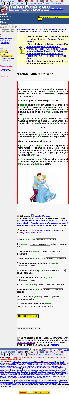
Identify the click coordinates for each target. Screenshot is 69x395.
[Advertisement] (8, 90)
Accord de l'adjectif (35, 51)
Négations (32, 372)
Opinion (38, 372)
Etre (34, 366)
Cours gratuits (8, 352)
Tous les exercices (26, 342)
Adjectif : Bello (54, 51)
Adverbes (38, 362)
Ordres (44, 372)
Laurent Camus (23, 380)
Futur (9, 367)
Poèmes (40, 373)
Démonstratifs (23, 366)
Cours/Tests (6, 17)
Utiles (3, 22)
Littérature (62, 369)
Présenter (26, 374)
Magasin (2, 370)
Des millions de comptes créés (7, 37)
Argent (57, 362)
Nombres (13, 372)
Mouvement (34, 370)
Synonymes (21, 376)
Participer (5, 19)
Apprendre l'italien (26, 29)
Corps (41, 364)
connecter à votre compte (46, 230)
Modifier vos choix (12, 384)
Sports (52, 374)
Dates (64, 364)
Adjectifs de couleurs (56, 49)
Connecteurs (22, 364)
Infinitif (20, 369)
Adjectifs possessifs (57, 44)
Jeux (23, 3)
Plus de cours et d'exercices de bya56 (49, 223)
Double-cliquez (35, 61)
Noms (18, 372)
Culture (14, 3)
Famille (48, 366)
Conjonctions (12, 364)
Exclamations (40, 366)
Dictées (9, 366)
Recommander (7, 56)
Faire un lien (6, 60)
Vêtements (43, 377)
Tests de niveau (36, 376)
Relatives (46, 374)
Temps (28, 376)
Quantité (32, 374)
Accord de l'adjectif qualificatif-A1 (43, 46)
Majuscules (15, 370)
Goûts (23, 367)
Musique (41, 370)
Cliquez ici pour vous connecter (8, 30)
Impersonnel (12, 369)
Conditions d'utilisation (60, 380)
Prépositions (12, 374)
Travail (62, 376)
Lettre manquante (52, 369)
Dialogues (3, 366)
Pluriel (11, 373)
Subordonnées (11, 376)
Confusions (3, 364)
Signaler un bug (7, 58)
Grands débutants (39, 367)
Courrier (53, 364)
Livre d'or (5, 54)
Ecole (30, 366)
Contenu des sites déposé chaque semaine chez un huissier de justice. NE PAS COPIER (34, 382)
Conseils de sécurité (6, 382)
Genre (18, 367)
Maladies (22, 370)
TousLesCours (35, 3)
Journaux (43, 369)
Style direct (58, 374)
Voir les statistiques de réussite (32, 225)
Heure (61, 367)
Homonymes (4, 369)
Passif (64, 372)
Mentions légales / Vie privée (56, 383)
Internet (25, 369)
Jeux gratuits (5, 69)
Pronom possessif (35, 49)
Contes (29, 364)
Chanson (21, 363)
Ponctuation (24, 373)
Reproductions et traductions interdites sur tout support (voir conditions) (36, 382)
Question (39, 374)
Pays (6, 373)
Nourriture (24, 372)
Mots (27, 370)
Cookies (2, 384)
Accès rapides (6, 50)
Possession (33, 373)
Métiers (64, 370)
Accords (24, 362)
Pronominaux (48, 373)
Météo (2, 372)
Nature (7, 372)
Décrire (15, 366)
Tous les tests (46, 376)
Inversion (32, 369)
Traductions (55, 376)
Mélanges (48, 370)
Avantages (5, 43)
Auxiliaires (13, 363)
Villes (24, 377)
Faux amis (54, 366)
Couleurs (47, 364)
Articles (2, 363)
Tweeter (38, 216)
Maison (8, 370)
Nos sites (58, 3)
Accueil (4, 14)
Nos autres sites (6, 70)
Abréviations (17, 362)
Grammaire (29, 367)
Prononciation (64, 373)
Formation (3, 367)
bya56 (24, 221)
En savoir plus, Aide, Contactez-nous (40, 380)
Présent (19, 374)
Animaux (51, 362)
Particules (58, 372)
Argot (62, 362)
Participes (50, 372)
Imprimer (4, 52)
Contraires (35, 364)
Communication (30, 363)
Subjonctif (3, 376)
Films (60, 366)
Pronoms (56, 373)
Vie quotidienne (17, 377)
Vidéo (9, 377)
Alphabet (45, 362)
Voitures (29, 377)
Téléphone (3, 377)
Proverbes (4, 374)
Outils (48, 3)
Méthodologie (56, 370)
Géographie (54, 367)
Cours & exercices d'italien (51, 29)
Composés (54, 363)
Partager (46, 216)
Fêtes (13, 367)
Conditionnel (63, 363)
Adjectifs (52, 39)
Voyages (36, 377)
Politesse (17, 373)
